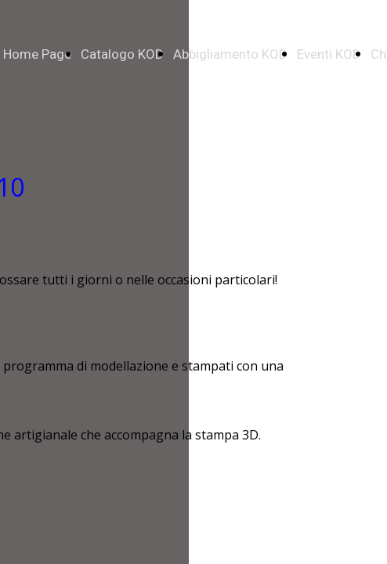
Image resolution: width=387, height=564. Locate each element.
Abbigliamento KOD (230, 54)
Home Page (37, 54)
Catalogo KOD (122, 54)
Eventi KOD (329, 54)
